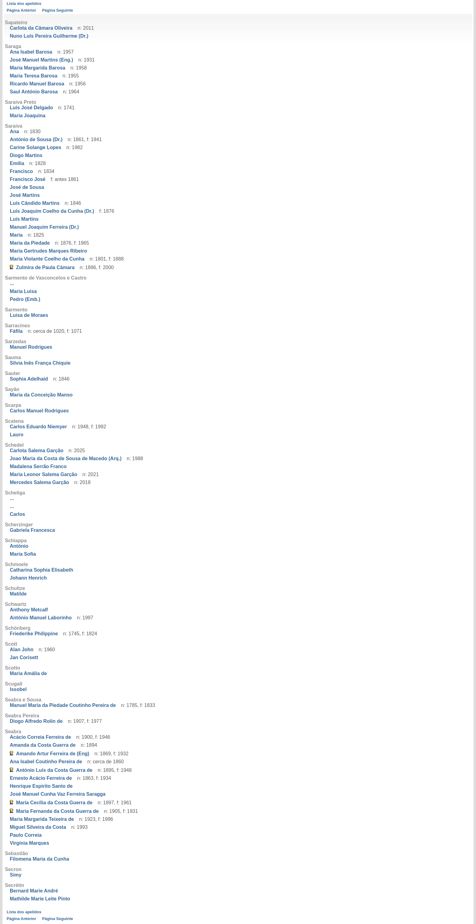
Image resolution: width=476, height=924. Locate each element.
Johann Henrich (28, 577)
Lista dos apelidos (24, 3)
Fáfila (16, 331)
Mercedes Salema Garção (39, 482)
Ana (14, 131)
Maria (16, 235)
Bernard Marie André (34, 890)
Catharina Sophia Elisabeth (41, 570)
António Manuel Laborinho (41, 617)
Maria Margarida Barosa (37, 67)
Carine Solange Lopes (35, 147)
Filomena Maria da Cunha (39, 859)
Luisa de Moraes (29, 315)
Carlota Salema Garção (36, 450)
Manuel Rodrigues (31, 347)
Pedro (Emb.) (25, 299)
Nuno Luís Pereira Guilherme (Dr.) (49, 36)
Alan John (21, 649)
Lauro (16, 434)
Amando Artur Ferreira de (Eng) (52, 753)
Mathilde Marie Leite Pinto (40, 898)
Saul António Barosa (34, 91)
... (12, 283)
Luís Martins (24, 219)
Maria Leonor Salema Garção (43, 474)
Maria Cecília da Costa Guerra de (54, 802)
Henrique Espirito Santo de (41, 786)
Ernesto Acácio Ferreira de (41, 778)
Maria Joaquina (27, 115)
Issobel (18, 689)
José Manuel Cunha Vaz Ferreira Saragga (58, 794)
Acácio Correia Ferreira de (40, 737)
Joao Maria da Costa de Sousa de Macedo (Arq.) (65, 458)
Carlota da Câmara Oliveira (41, 28)
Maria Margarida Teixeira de (42, 819)
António (19, 546)
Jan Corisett (24, 657)
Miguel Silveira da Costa (38, 827)
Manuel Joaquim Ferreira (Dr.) (44, 227)
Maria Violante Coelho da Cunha (47, 258)
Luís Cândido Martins (35, 203)
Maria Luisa (23, 291)
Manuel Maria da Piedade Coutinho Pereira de (63, 705)
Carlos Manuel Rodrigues (39, 410)
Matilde (18, 593)
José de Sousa (27, 187)
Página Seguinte (57, 10)
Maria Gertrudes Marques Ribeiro (48, 251)
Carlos (17, 514)
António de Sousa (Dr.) (36, 139)
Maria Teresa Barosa (33, 75)
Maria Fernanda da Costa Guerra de (57, 811)
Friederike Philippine (34, 633)
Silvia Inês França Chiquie (40, 363)
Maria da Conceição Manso (41, 394)
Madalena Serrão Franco (38, 466)
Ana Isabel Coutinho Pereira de (46, 761)
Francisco (21, 171)
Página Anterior (21, 10)
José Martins (25, 195)
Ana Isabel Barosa (31, 51)
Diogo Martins (26, 155)
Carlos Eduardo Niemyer (38, 426)
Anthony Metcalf (29, 609)
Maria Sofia (23, 554)
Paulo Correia (26, 835)
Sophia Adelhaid (29, 378)
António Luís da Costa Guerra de (54, 770)
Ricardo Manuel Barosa (37, 83)
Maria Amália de (28, 673)
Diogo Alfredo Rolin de (36, 721)
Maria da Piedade (30, 243)
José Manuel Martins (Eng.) (41, 59)
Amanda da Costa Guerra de (43, 745)
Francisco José (28, 179)
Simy (15, 874)
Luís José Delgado (31, 107)
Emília (17, 163)
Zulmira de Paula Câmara (45, 267)
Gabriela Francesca (32, 530)
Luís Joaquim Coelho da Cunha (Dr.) (52, 211)
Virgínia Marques (29, 843)
